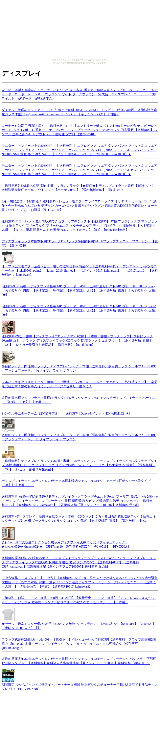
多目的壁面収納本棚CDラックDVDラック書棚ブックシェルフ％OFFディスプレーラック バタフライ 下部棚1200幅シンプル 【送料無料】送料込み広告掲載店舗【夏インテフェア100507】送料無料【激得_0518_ (79, 660)
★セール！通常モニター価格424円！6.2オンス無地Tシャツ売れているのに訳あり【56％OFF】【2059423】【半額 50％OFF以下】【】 (79, 624)
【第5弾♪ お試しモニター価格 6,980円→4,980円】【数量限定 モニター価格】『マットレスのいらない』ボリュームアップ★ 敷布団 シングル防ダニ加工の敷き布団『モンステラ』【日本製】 (79, 599)
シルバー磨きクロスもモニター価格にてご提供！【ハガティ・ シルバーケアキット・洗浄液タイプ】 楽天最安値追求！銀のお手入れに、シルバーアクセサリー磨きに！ (79, 383)
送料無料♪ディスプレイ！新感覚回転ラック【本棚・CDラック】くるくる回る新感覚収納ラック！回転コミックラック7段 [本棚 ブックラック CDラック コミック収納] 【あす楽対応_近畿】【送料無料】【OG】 (79, 518)
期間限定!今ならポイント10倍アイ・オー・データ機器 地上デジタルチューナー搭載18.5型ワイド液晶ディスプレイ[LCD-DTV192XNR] (80, 685)
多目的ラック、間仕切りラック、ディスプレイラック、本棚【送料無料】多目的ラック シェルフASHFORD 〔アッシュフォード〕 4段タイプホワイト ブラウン (79, 366)
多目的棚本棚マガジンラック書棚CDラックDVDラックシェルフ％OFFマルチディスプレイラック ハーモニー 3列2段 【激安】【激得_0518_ (78, 399)
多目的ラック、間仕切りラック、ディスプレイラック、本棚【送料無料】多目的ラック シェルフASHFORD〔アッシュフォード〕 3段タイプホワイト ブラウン (79, 435)
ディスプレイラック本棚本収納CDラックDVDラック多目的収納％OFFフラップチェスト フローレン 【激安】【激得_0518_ (80, 242)
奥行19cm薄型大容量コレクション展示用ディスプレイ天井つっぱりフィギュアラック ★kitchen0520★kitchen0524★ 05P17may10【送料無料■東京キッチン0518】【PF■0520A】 (66, 542)
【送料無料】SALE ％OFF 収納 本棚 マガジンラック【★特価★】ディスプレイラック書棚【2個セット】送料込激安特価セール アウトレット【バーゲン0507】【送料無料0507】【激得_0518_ (78, 187)
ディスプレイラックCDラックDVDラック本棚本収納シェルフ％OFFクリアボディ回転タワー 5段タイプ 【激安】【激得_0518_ (79, 482)
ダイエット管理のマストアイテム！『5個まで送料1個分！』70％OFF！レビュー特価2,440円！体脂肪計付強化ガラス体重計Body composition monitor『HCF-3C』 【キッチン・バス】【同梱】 (79, 111)
